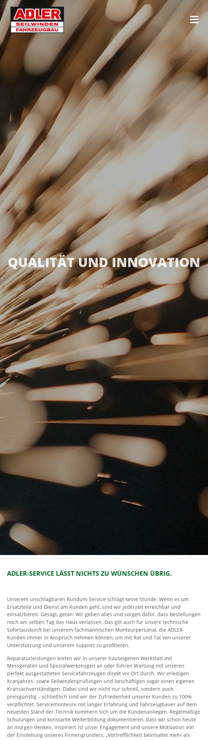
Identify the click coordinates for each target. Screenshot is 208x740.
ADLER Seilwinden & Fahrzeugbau (35, 19)
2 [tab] (104, 548)
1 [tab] (93, 548)
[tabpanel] (104, 277)
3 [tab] (114, 548)
